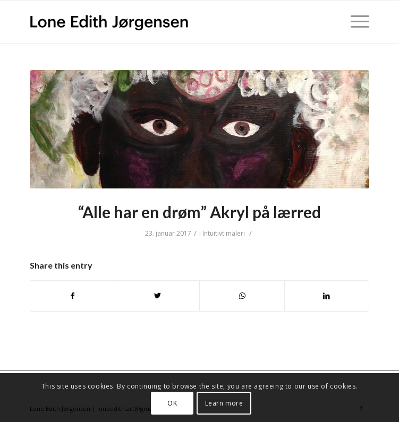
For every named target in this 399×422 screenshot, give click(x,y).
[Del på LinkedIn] (327, 296)
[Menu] (354, 22)
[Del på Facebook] (72, 296)
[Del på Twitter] (157, 296)
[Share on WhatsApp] (242, 296)
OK (172, 403)
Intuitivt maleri (223, 233)
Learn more (224, 403)
